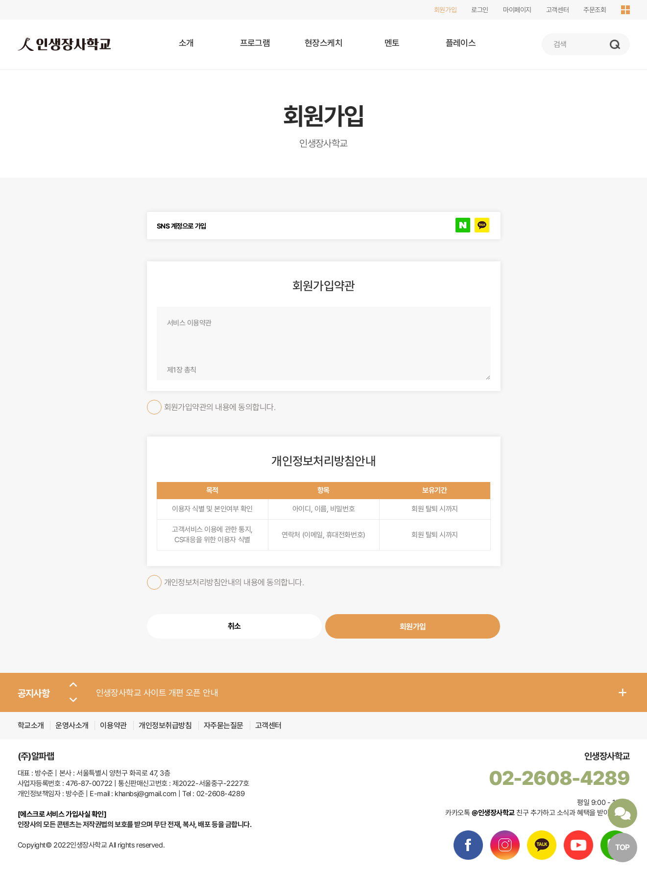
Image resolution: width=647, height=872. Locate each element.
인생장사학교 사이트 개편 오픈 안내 (157, 693)
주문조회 (594, 9)
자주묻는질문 (223, 725)
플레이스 (461, 43)
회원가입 (445, 9)
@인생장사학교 (493, 812)
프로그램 (255, 43)
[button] (73, 685)
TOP (622, 847)
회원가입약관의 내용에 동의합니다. (211, 407)
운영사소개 (72, 725)
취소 (234, 626)
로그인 (479, 9)
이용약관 (114, 725)
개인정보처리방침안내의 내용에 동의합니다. (225, 582)
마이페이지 (517, 9)
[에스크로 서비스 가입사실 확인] (62, 814)
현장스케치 (323, 43)
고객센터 (557, 9)
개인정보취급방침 (166, 725)
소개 (186, 43)
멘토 (392, 43)
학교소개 (31, 725)
